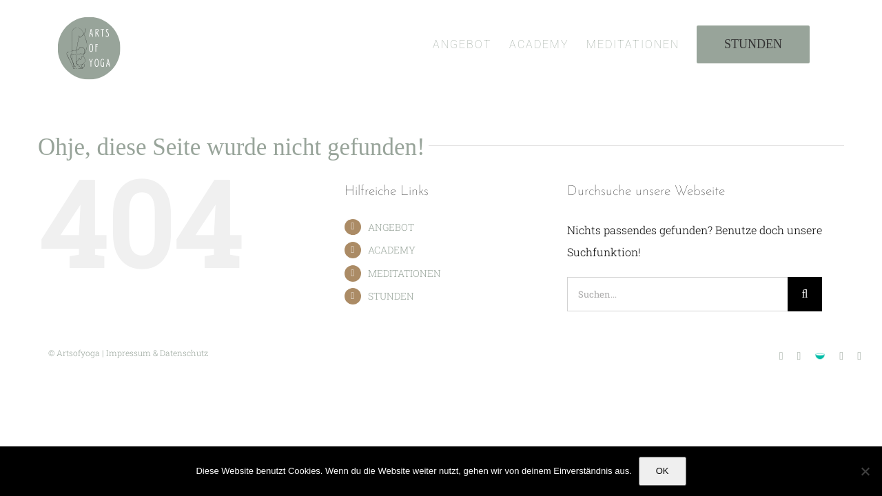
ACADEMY (392, 249)
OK (662, 471)
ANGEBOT (391, 227)
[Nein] (865, 471)
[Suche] (805, 294)
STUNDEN (391, 295)
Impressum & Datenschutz (157, 352)
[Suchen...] (677, 294)
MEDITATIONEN (404, 273)
